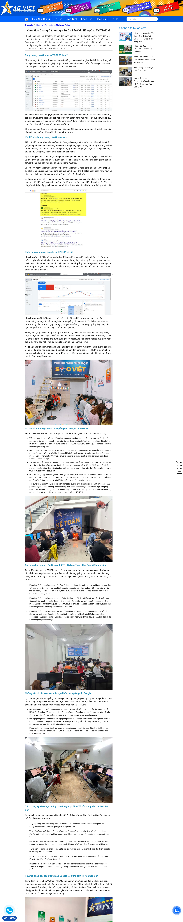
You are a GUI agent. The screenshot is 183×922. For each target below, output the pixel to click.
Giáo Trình (71, 19)
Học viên (101, 19)
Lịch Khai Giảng (41, 19)
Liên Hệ (113, 19)
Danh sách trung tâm (179, 467)
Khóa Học (86, 19)
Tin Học (57, 19)
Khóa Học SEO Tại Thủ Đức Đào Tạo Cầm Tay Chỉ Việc (143, 49)
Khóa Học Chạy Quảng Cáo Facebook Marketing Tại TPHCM (144, 59)
